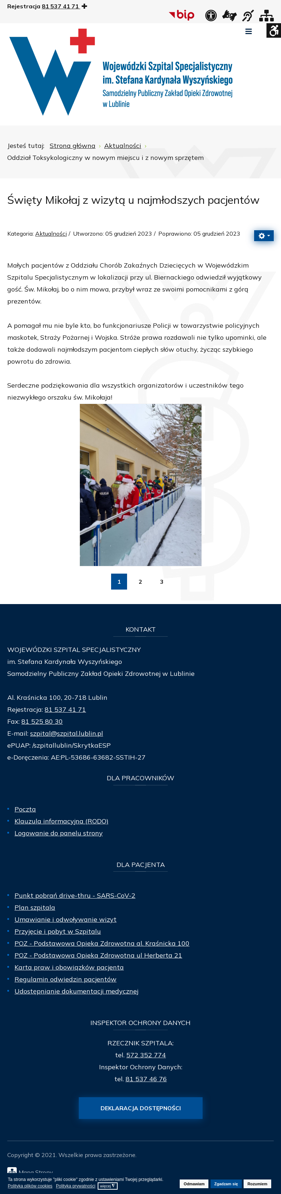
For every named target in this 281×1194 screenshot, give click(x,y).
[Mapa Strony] (142, 1172)
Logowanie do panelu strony (59, 833)
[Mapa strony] (266, 17)
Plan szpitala (35, 907)
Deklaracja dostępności (141, 1108)
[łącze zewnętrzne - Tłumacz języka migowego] (229, 17)
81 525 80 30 (42, 721)
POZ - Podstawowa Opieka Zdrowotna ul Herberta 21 (98, 955)
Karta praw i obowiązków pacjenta (69, 967)
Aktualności (51, 233)
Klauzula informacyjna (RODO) (62, 821)
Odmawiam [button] (194, 1184)
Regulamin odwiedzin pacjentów (66, 979)
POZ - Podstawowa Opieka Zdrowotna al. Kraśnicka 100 (102, 943)
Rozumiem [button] (258, 1184)
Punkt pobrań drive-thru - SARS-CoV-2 (75, 895)
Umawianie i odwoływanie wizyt (66, 919)
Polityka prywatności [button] (75, 1186)
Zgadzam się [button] (226, 1184)
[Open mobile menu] (248, 31)
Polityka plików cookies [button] (30, 1186)
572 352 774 (146, 1055)
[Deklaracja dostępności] (211, 17)
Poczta (25, 809)
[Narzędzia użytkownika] (264, 235)
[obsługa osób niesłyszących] (248, 17)
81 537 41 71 (65, 709)
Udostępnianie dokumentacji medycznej (76, 991)
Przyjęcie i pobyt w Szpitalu (58, 931)
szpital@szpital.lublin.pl (66, 733)
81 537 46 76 (146, 1079)
